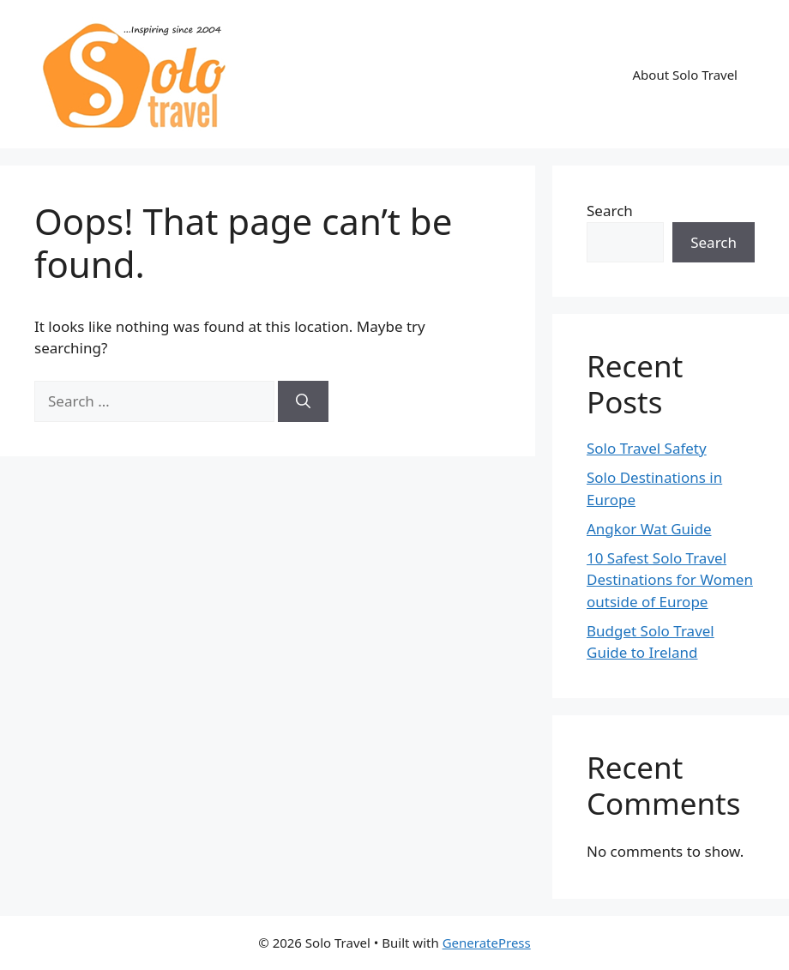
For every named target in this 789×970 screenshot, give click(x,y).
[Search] (303, 401)
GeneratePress (487, 942)
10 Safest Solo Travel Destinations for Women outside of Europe (670, 580)
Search (610, 210)
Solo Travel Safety (647, 448)
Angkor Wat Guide (649, 529)
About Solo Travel (685, 74)
